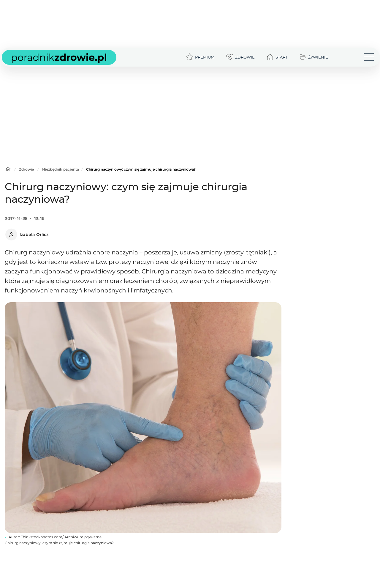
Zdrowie (26, 169)
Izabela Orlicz (34, 234)
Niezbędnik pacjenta (60, 169)
